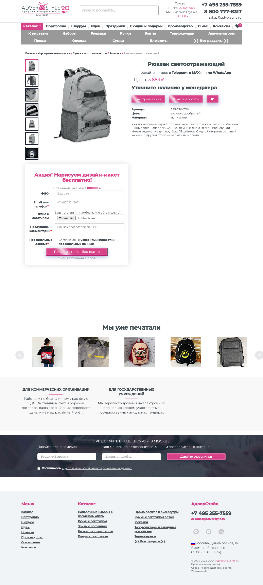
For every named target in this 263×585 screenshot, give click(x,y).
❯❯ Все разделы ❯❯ (211, 41)
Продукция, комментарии (40, 229)
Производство (180, 26)
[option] (47, 355)
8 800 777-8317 (223, 12)
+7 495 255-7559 (221, 5)
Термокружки (182, 33)
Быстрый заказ (148, 99)
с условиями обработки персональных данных (97, 468)
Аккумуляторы (221, 33)
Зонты (150, 33)
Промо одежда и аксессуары (157, 512)
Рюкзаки (98, 33)
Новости (27, 532)
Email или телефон (41, 204)
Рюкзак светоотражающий (89, 228)
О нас (203, 26)
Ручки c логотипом (92, 521)
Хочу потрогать (186, 99)
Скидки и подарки (146, 26)
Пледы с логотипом (93, 536)
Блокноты (159, 41)
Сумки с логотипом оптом (90, 53)
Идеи (95, 26)
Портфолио (56, 26)
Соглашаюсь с (87, 242)
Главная (30, 53)
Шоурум (78, 26)
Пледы (40, 41)
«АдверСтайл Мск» (226, 560)
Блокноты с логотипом (95, 531)
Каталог (32, 26)
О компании (30, 542)
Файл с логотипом (40, 216)
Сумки (118, 41)
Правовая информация (205, 564)
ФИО (45, 193)
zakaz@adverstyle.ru (225, 17)
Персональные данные (40, 242)
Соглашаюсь (84, 468)
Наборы (69, 33)
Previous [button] (19, 355)
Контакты (221, 26)
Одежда (79, 41)
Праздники (115, 26)
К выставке (38, 33)
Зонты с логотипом (92, 526)
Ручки (125, 33)
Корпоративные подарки (54, 53)
